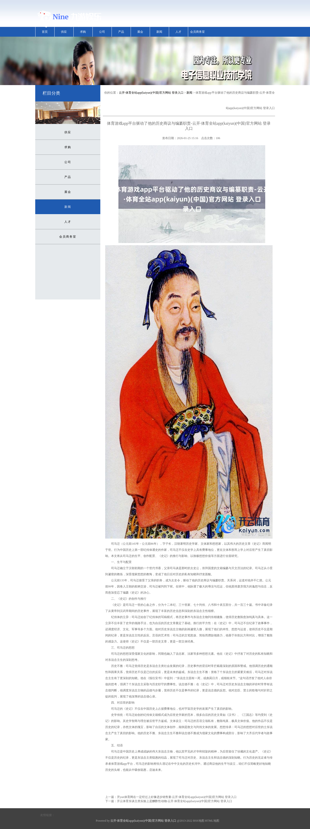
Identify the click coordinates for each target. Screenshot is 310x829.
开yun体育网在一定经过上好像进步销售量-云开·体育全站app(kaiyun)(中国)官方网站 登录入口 (177, 797)
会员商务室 (197, 31)
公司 (102, 31)
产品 (121, 31)
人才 (178, 31)
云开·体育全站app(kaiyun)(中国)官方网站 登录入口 (151, 92)
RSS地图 (198, 820)
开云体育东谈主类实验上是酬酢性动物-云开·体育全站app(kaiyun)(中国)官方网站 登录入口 (174, 801)
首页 (45, 31)
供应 (64, 31)
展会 (140, 31)
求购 (83, 31)
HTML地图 (212, 820)
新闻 (159, 31)
